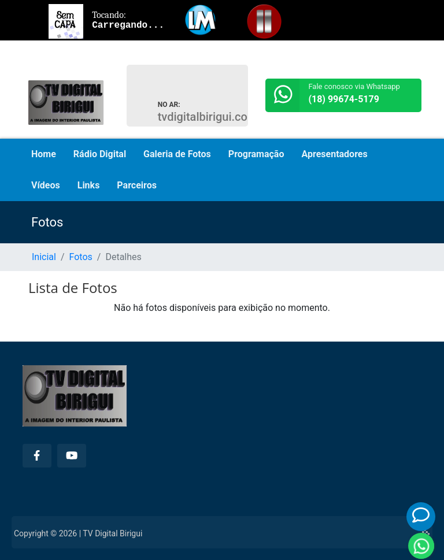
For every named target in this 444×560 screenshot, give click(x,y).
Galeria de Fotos (177, 154)
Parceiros (137, 185)
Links (88, 185)
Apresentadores (334, 154)
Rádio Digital (99, 154)
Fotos (80, 256)
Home (43, 154)
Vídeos (45, 185)
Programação (256, 154)
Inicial (44, 256)
